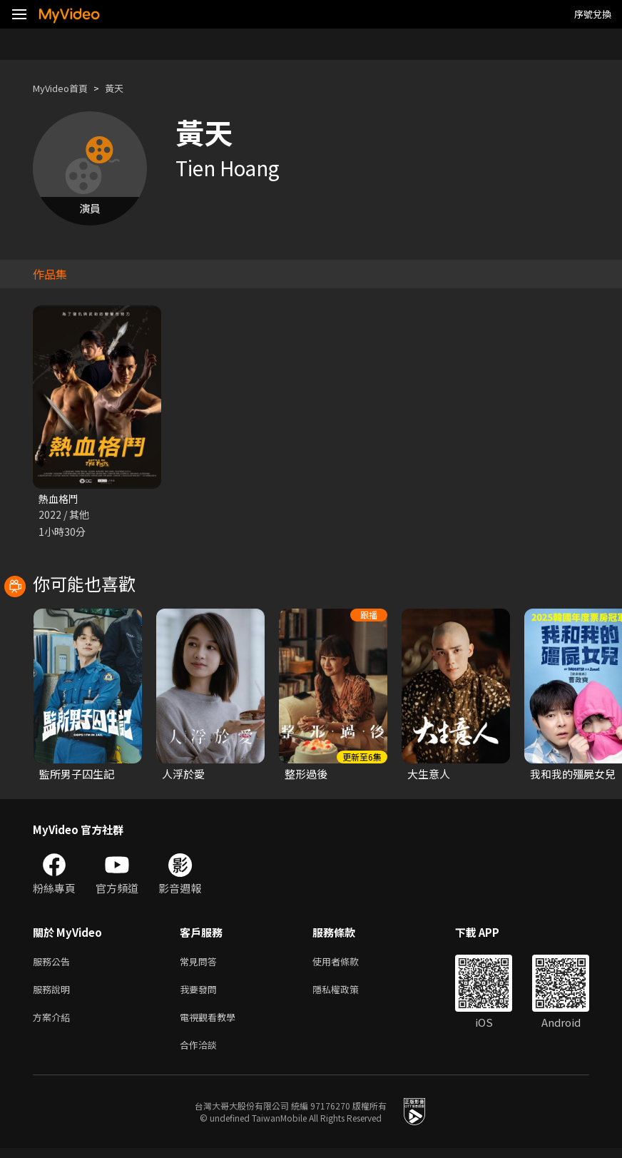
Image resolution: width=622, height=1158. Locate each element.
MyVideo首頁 (65, 88)
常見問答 (201, 963)
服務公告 (54, 963)
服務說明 (54, 993)
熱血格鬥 (60, 499)
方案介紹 (54, 1023)
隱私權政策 (347, 993)
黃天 (125, 88)
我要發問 (201, 993)
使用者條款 (347, 963)
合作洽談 (201, 1053)
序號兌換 (592, 14)
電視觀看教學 (212, 1023)
